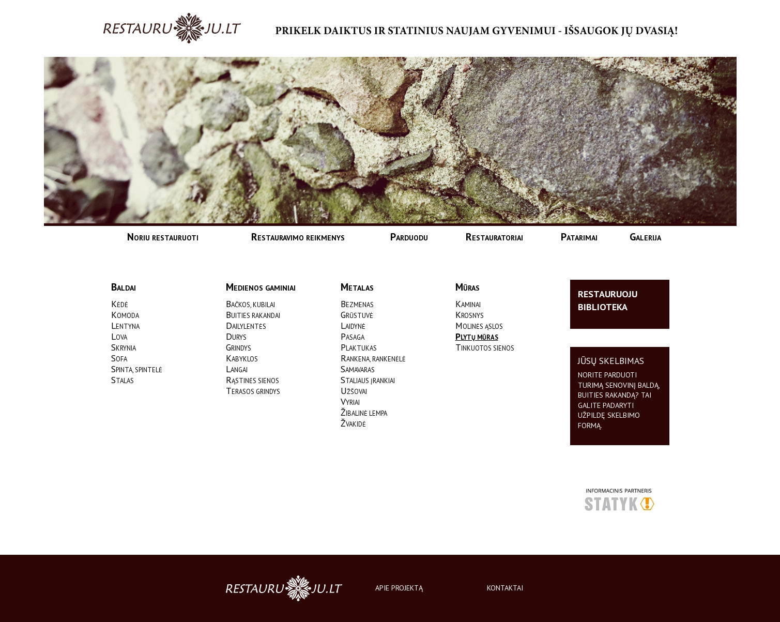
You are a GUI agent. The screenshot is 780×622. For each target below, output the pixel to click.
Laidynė (353, 326)
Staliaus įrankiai (368, 380)
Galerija (645, 236)
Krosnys (469, 315)
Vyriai (350, 402)
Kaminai (468, 304)
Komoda (125, 315)
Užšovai (354, 391)
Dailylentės (246, 326)
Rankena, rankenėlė (373, 359)
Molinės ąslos (479, 326)
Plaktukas (359, 348)
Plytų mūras (476, 337)
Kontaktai (505, 588)
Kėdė (119, 304)
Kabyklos (242, 359)
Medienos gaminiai (261, 288)
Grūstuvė (357, 315)
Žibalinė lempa (364, 413)
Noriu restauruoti (162, 236)
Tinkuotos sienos (484, 348)
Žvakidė (353, 424)
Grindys (238, 348)
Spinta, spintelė (136, 370)
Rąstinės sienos (252, 380)
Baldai (123, 288)
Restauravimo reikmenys (298, 236)
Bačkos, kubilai (250, 304)
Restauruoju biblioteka (607, 300)
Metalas (357, 288)
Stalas (122, 380)
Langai (237, 370)
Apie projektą (399, 588)
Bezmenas (357, 304)
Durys (236, 337)
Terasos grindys (253, 391)
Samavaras (358, 370)
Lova (119, 337)
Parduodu (409, 236)
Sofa (119, 359)
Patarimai (579, 236)
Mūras (467, 288)
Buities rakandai (253, 315)
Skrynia (123, 348)
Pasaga (352, 337)
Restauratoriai (494, 236)
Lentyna (125, 326)
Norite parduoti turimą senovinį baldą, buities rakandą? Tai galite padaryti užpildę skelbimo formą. (619, 400)
